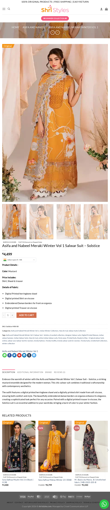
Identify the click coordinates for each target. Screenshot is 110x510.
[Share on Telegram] (34, 355)
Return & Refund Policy (37, 502)
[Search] (9, 9)
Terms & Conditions (93, 502)
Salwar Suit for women (24, 341)
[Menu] (4, 8)
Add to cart (26, 315)
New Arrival (63, 331)
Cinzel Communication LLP (76, 506)
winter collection (8, 343)
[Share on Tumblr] (29, 355)
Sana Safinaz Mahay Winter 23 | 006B (55, 480)
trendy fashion (39, 341)
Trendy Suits (85, 341)
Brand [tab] (45, 372)
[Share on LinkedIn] (24, 355)
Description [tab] (8, 372)
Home (15, 27)
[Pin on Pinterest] (19, 355)
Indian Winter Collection (49, 331)
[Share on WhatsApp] (4, 355)
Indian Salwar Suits (21, 338)
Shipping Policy (74, 502)
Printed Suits (72, 338)
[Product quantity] (8, 315)
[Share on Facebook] (9, 355)
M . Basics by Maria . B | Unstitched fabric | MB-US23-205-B (90, 481)
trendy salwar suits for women (68, 341)
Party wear (62, 338)
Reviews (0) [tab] (56, 372)
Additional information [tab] (28, 372)
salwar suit (12, 341)
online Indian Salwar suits (48, 338)
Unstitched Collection (99, 341)
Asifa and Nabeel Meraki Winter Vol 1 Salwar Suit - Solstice (28, 335)
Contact (19, 502)
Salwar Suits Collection (77, 331)
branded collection (57, 335)
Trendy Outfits (51, 341)
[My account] (101, 9)
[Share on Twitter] (14, 355)
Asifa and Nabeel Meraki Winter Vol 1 (73, 27)
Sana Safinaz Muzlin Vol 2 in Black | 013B (17, 481)
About (10, 502)
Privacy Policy (57, 502)
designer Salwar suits (73, 335)
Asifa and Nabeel (34, 27)
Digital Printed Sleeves (90, 335)
